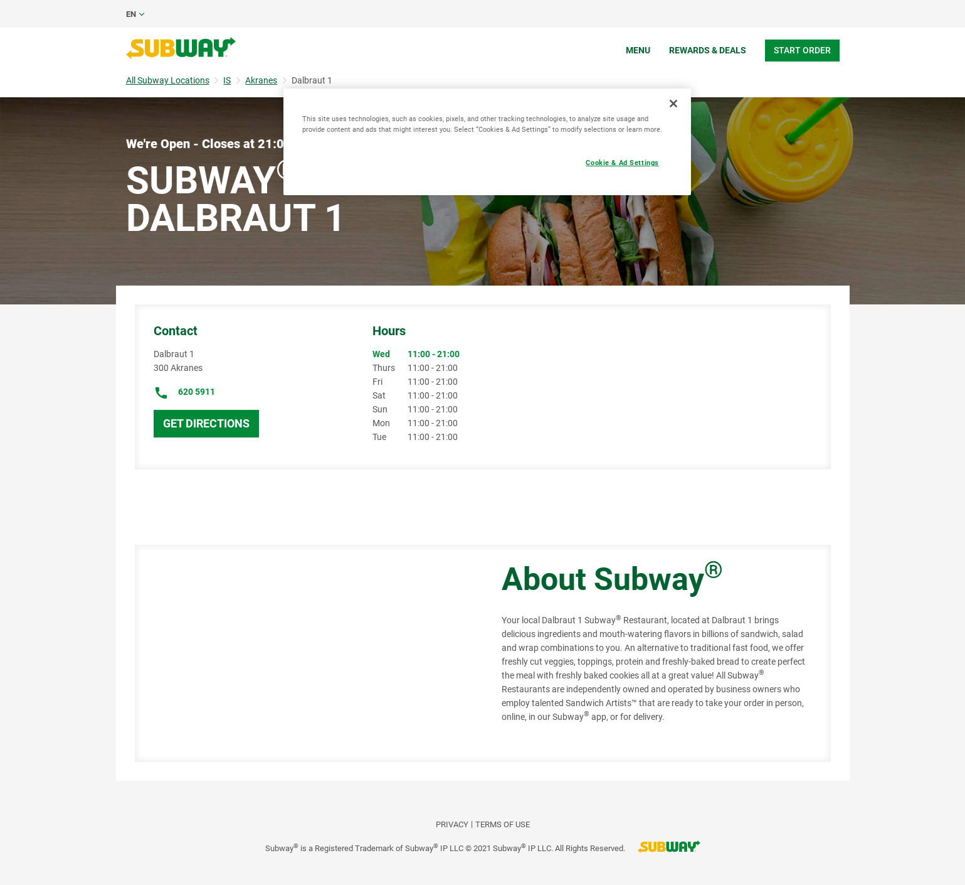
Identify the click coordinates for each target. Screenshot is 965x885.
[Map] (304, 653)
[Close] (673, 103)
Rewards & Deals (707, 50)
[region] (487, 141)
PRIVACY (452, 824)
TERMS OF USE (502, 824)
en (131, 14)
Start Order (802, 50)
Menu (638, 50)
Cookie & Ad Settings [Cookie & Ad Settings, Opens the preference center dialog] (622, 162)
